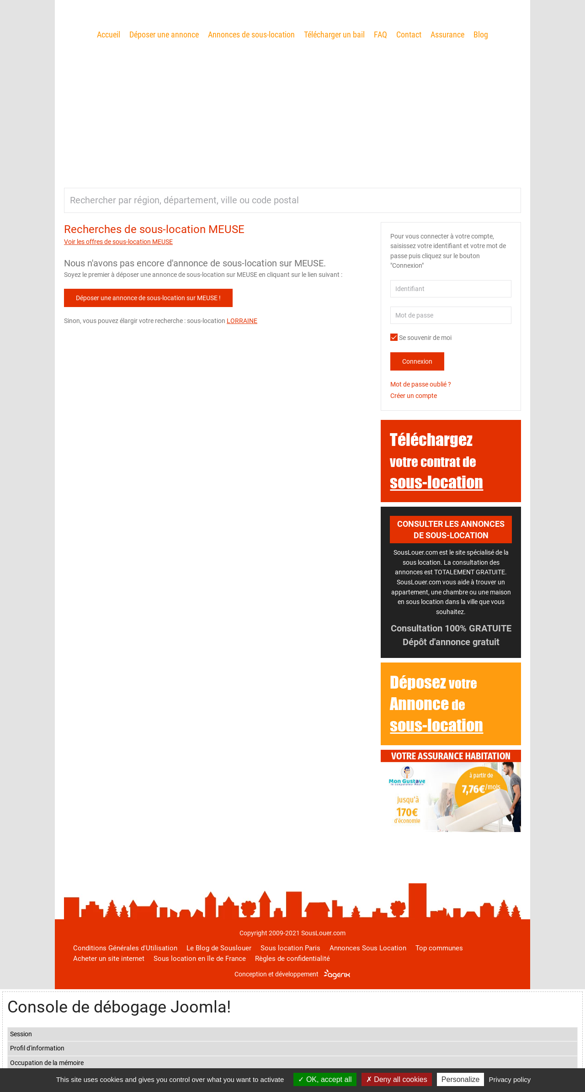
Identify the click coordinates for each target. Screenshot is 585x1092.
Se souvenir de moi (421, 337)
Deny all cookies (396, 1079)
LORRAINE (242, 320)
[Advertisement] (292, 110)
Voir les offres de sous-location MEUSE (118, 241)
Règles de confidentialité (292, 958)
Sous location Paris (290, 948)
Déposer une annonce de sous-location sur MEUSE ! (148, 298)
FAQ (380, 34)
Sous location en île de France (200, 958)
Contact (408, 34)
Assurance (447, 34)
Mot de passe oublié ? (420, 384)
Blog (480, 34)
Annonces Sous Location (368, 948)
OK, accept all (324, 1079)
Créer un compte (413, 395)
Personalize (460, 1079)
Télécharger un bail (334, 34)
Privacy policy (510, 1079)
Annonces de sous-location (251, 34)
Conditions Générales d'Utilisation (125, 948)
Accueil (108, 34)
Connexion (417, 361)
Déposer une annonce (164, 34)
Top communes (439, 948)
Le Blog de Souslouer (218, 948)
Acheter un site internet (108, 958)
